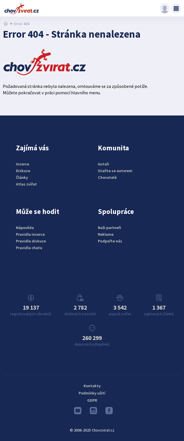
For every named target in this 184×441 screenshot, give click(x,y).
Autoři (103, 164)
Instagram (93, 412)
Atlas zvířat (26, 184)
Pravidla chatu (29, 247)
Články (22, 177)
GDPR (92, 400)
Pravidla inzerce (30, 234)
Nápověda (25, 227)
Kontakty (92, 385)
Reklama (106, 234)
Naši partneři (109, 227)
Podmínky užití (92, 393)
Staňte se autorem (115, 170)
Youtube (77, 412)
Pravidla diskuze (31, 241)
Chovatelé (107, 177)
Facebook (109, 412)
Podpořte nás (110, 241)
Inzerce (22, 164)
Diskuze (23, 170)
